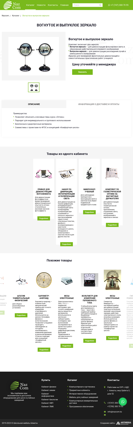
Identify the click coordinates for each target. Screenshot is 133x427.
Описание (34, 104)
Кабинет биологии (49, 399)
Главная (64, 5)
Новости (41, 5)
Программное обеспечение (81, 406)
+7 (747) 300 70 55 (119, 5)
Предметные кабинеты (79, 390)
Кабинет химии (48, 390)
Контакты (53, 5)
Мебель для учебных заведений (83, 397)
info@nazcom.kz (115, 412)
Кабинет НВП (47, 403)
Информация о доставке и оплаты (98, 104)
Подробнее (43, 218)
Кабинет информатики (47, 395)
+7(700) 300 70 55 (115, 406)
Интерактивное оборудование (82, 394)
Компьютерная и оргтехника (82, 387)
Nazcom (5, 15)
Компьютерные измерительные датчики (83, 402)
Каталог (30, 5)
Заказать (82, 72)
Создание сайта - (115, 423)
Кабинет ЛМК (47, 406)
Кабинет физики (48, 387)
